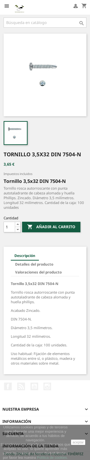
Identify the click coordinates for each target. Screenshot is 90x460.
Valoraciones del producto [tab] (38, 272)
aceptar (78, 442)
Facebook (8, 386)
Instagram (47, 386)
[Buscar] (45, 22)
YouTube (34, 386)
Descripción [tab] (24, 255)
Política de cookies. (52, 457)
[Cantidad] (9, 227)
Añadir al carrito (51, 227)
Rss (21, 386)
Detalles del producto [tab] (34, 264)
